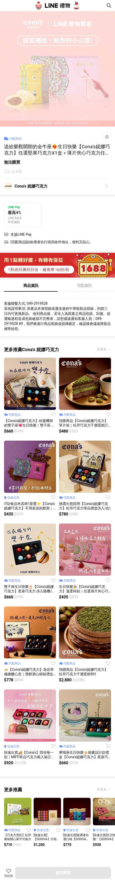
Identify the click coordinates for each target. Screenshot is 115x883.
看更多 (102, 349)
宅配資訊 (84, 285)
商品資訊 (30, 285)
